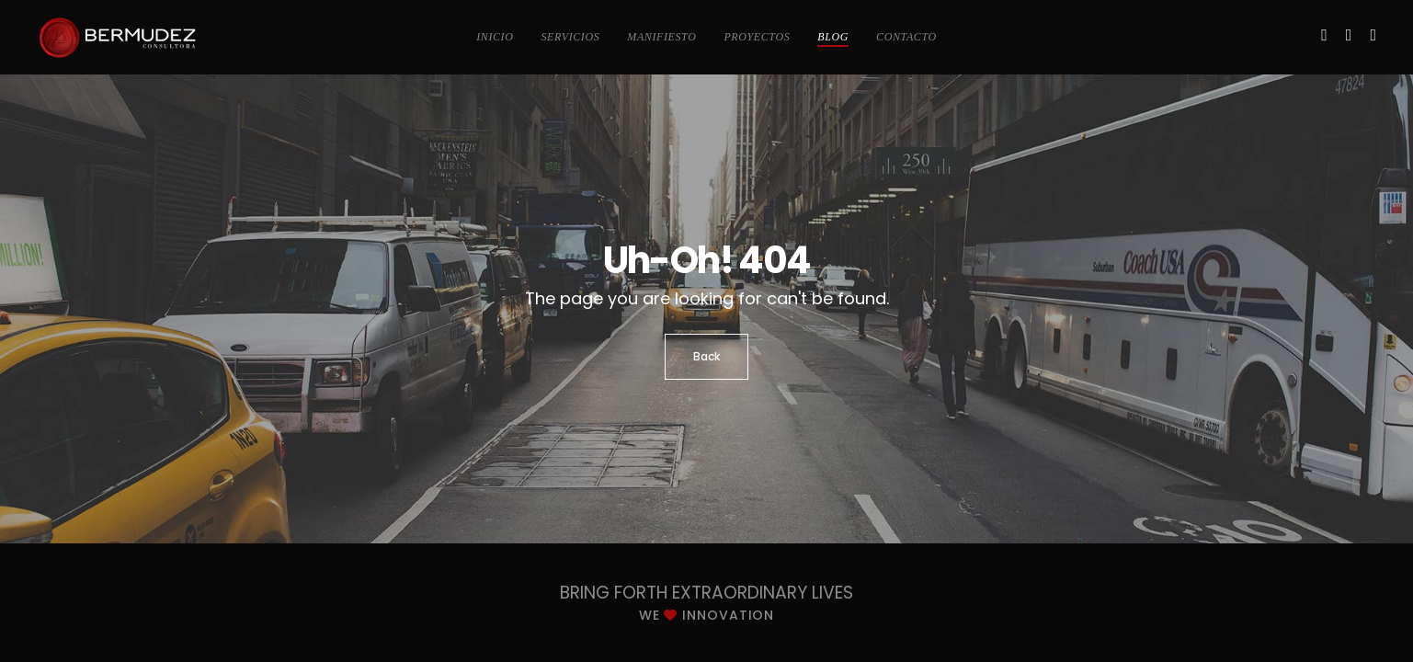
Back (706, 356)
